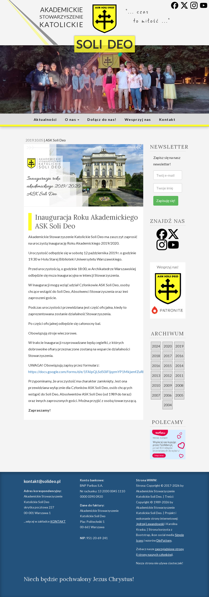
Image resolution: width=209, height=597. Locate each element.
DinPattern (164, 540)
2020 (168, 346)
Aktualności (45, 119)
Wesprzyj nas (138, 119)
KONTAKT (58, 521)
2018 (156, 356)
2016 (179, 356)
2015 (168, 365)
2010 (156, 385)
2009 (168, 385)
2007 (156, 395)
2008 (179, 385)
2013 (156, 375)
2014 (179, 365)
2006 (168, 395)
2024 (156, 346)
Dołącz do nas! (101, 119)
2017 (168, 356)
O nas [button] (72, 119)
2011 (179, 375)
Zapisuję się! (165, 200)
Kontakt (167, 119)
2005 (179, 395)
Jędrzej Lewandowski (150, 524)
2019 (179, 346)
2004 (168, 405)
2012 (168, 375)
